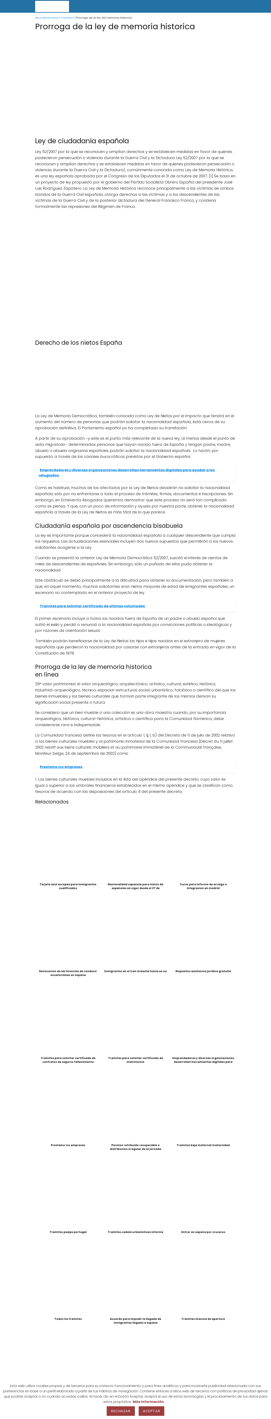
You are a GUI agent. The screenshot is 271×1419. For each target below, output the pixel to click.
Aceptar (151, 1411)
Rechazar (121, 1411)
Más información (148, 1401)
